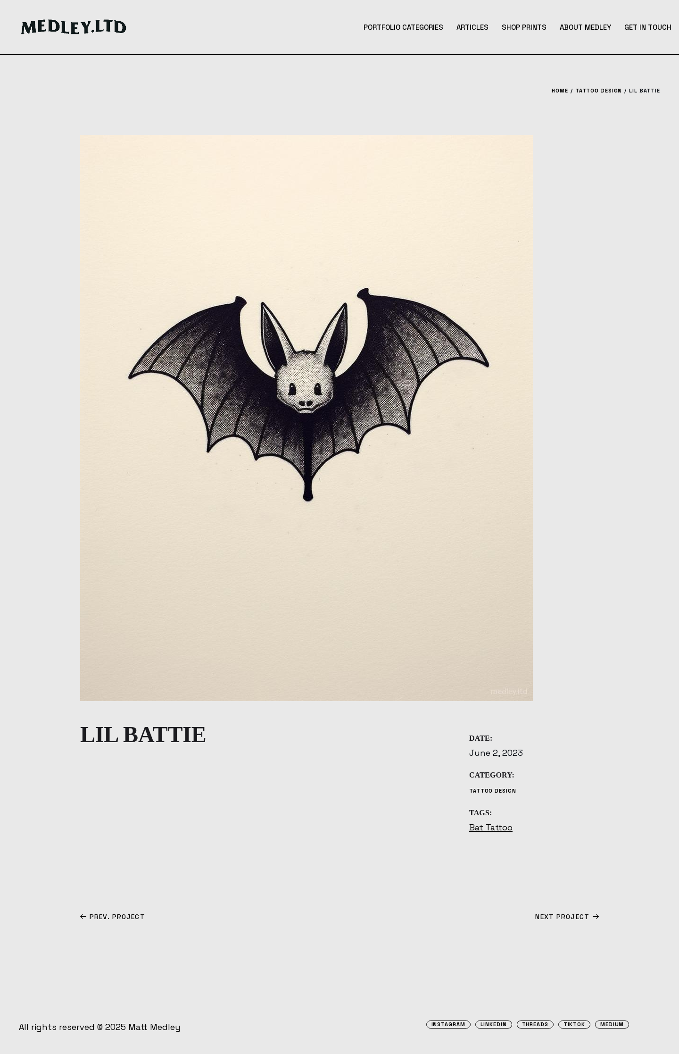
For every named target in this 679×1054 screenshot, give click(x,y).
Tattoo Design (492, 790)
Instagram (448, 1024)
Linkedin (493, 1024)
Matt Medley (154, 1026)
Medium (612, 1024)
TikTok (574, 1024)
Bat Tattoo (491, 827)
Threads (535, 1024)
